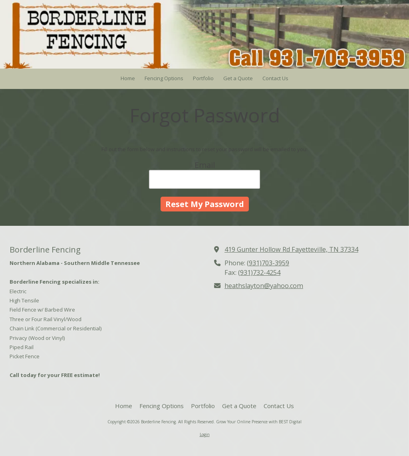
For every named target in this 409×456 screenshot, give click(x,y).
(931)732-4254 (259, 272)
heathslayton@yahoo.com (263, 285)
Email (205, 165)
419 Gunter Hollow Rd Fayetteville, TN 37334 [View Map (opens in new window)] (291, 249)
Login (205, 434)
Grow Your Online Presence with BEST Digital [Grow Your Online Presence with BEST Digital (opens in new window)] (259, 421)
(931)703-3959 (268, 263)
